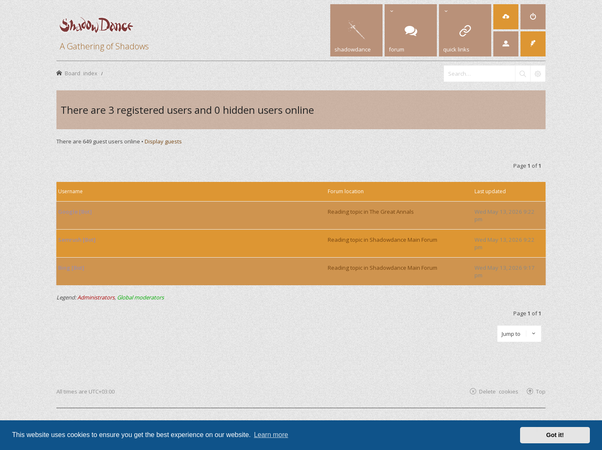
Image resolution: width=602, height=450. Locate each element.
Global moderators (140, 297)
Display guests (163, 141)
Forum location (346, 191)
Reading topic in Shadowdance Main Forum (382, 239)
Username (70, 191)
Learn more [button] (271, 434)
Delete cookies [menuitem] (498, 391)
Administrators (96, 297)
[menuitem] (505, 16)
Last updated (490, 191)
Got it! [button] (555, 435)
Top (541, 391)
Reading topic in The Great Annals (371, 211)
